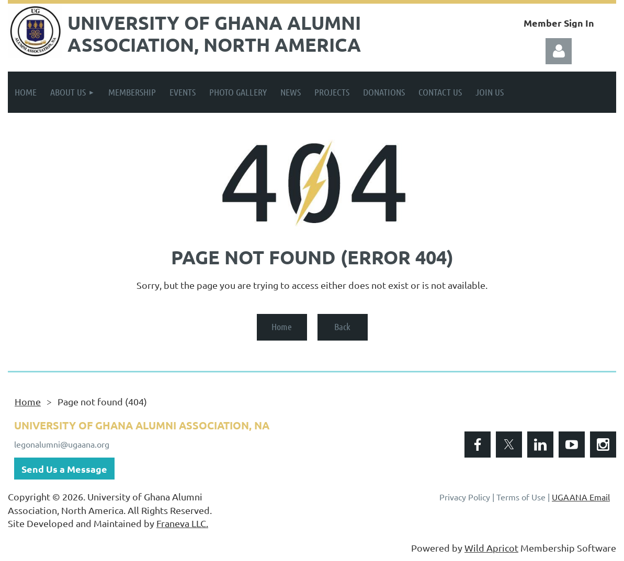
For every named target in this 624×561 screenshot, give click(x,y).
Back (342, 326)
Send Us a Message (64, 469)
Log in (559, 51)
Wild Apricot (491, 547)
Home (281, 326)
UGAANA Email (581, 497)
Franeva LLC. (182, 523)
